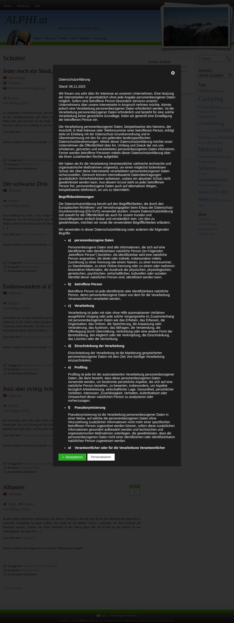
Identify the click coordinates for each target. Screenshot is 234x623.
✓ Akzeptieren (72, 457)
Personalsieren (101, 457)
